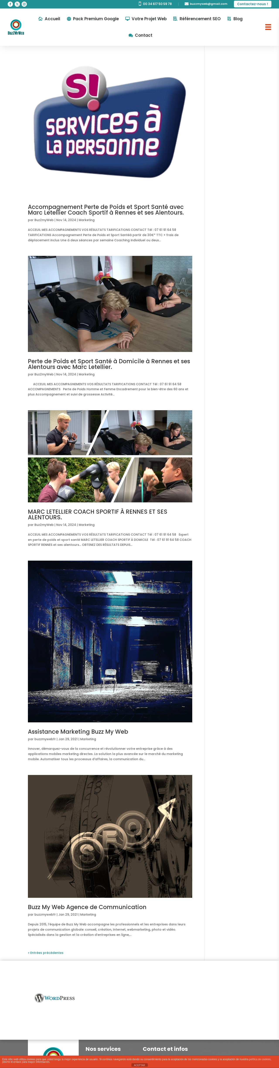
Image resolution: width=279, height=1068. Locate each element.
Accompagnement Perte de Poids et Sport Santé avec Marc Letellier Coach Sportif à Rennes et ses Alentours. (106, 210)
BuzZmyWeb (44, 220)
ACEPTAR (139, 1065)
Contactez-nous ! (252, 4)
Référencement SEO (200, 19)
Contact (143, 35)
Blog (238, 19)
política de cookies (260, 1059)
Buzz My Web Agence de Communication (87, 907)
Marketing (87, 220)
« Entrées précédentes (45, 953)
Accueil (52, 19)
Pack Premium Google (96, 19)
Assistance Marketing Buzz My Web (78, 732)
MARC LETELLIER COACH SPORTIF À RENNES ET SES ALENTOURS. (97, 514)
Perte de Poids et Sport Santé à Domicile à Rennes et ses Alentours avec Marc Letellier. (109, 364)
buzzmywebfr (45, 739)
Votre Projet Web (149, 19)
